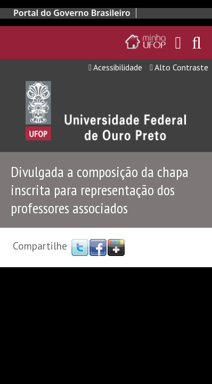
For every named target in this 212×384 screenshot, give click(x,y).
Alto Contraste (179, 67)
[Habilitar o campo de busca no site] (196, 45)
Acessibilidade (115, 67)
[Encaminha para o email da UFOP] (178, 42)
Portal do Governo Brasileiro (72, 13)
